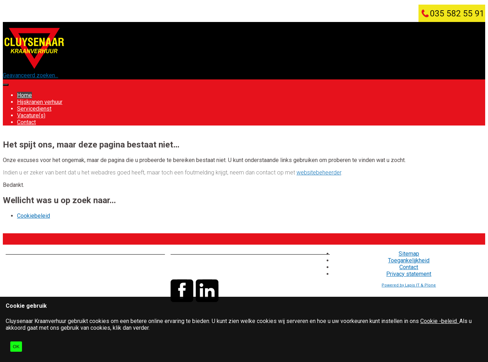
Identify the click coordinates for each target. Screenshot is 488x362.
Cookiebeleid (33, 215)
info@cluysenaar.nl (212, 270)
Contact (26, 122)
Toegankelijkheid (408, 260)
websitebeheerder (318, 172)
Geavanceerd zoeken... (30, 75)
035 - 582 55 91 (215, 263)
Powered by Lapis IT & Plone (409, 285)
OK (16, 346)
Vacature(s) (31, 115)
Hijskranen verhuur (39, 102)
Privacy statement (408, 274)
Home (24, 95)
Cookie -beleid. (439, 321)
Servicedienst (34, 108)
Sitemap (409, 253)
